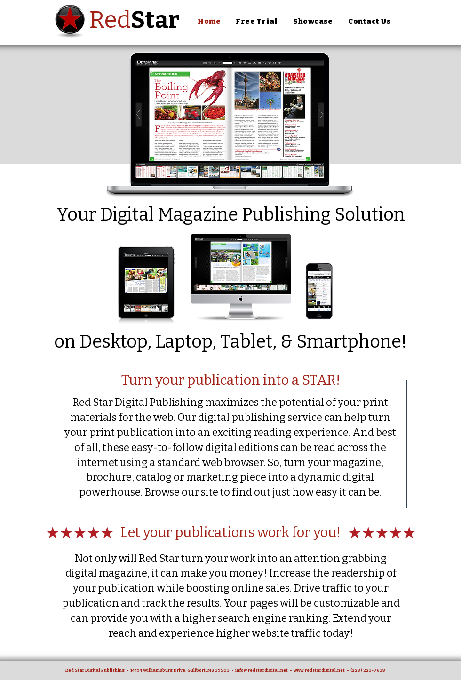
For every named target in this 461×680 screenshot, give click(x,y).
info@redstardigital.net (261, 670)
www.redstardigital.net (319, 670)
